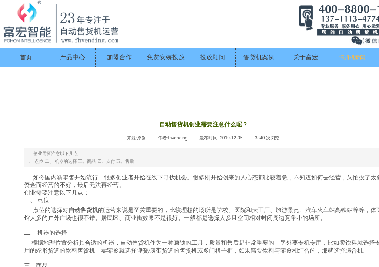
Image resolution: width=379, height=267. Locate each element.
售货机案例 (259, 57)
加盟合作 (119, 57)
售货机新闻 (352, 57)
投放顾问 (212, 57)
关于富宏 (305, 57)
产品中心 (72, 57)
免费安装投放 (166, 57)
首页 (26, 57)
